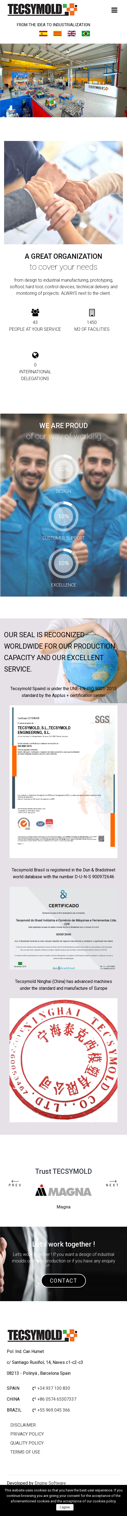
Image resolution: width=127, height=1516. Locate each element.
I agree (65, 1507)
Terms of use (25, 1452)
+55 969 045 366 (51, 1410)
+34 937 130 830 (51, 1388)
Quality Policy (27, 1443)
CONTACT (63, 1280)
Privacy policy (27, 1434)
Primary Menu (114, 11)
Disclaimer (23, 1425)
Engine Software (50, 1483)
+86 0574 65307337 (54, 1399)
